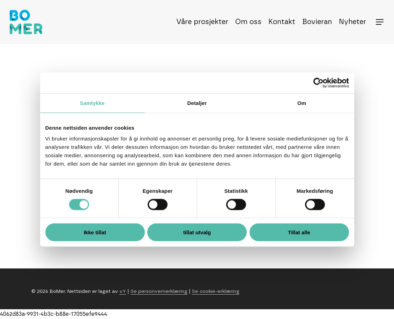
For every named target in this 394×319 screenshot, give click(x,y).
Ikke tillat (95, 232)
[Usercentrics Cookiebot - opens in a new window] (318, 82)
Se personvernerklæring (159, 291)
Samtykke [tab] (92, 103)
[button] (380, 22)
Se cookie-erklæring (215, 291)
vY (122, 291)
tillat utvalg (197, 232)
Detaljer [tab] (197, 103)
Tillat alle (299, 232)
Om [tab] (301, 103)
